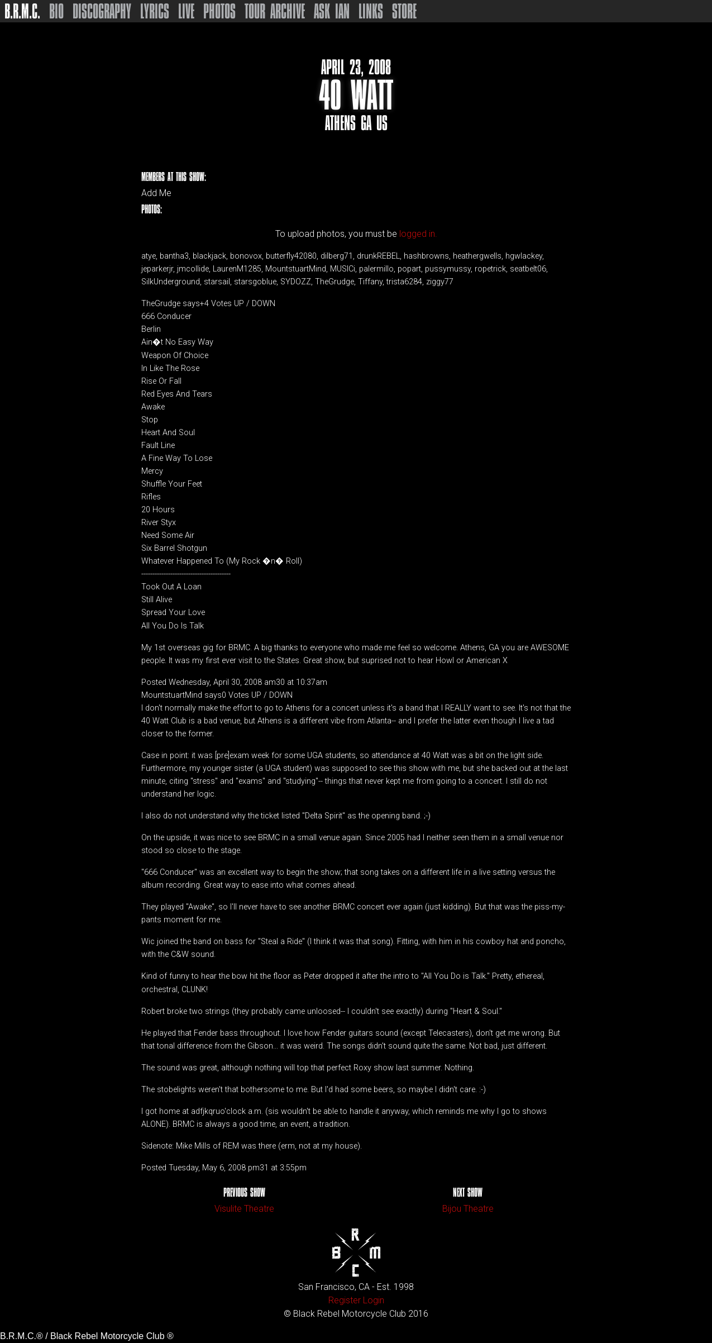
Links (371, 11)
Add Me (156, 193)
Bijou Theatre (468, 1208)
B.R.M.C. (22, 11)
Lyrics (154, 11)
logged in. (418, 233)
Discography (102, 11)
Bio (56, 11)
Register (344, 1300)
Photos (219, 11)
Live (186, 11)
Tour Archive (275, 11)
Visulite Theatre (244, 1208)
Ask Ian (332, 11)
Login (373, 1300)
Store (404, 11)
